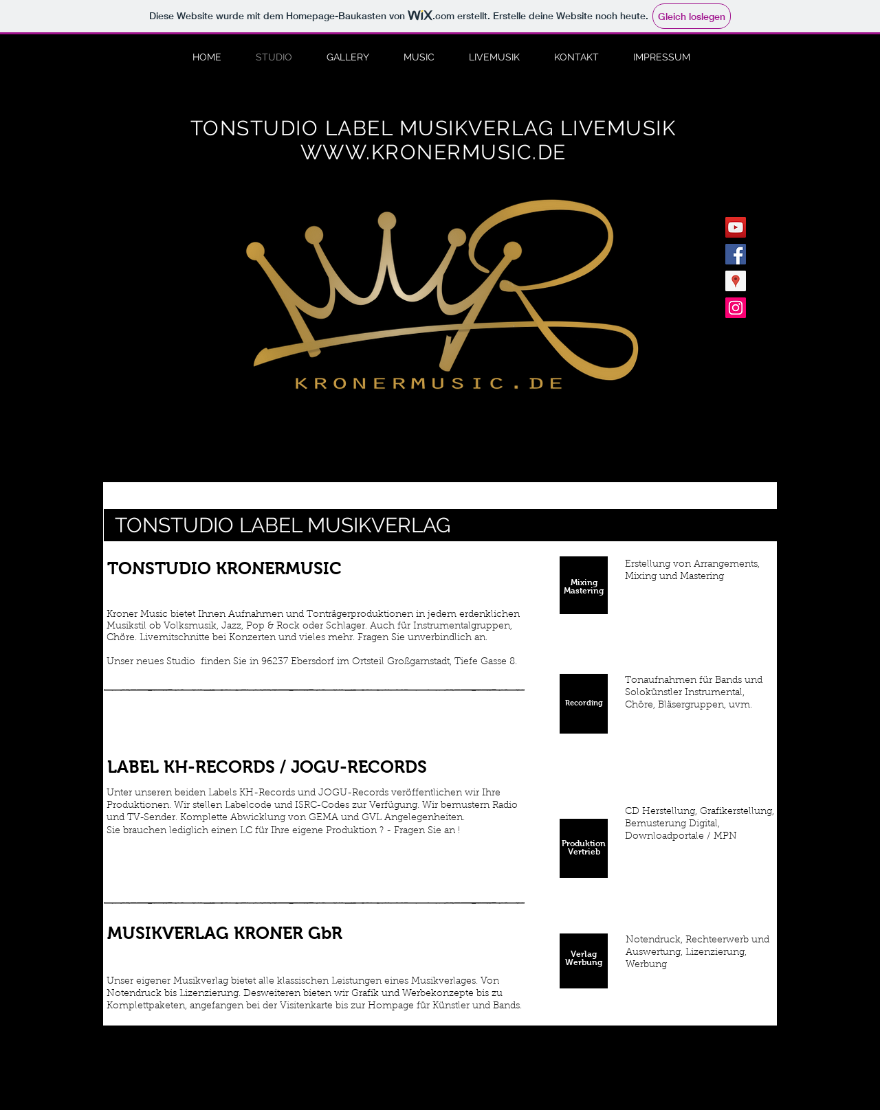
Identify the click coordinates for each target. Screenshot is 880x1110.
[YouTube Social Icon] (735, 227)
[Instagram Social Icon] (735, 307)
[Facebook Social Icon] (735, 254)
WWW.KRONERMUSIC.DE (433, 152)
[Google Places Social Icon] (735, 281)
